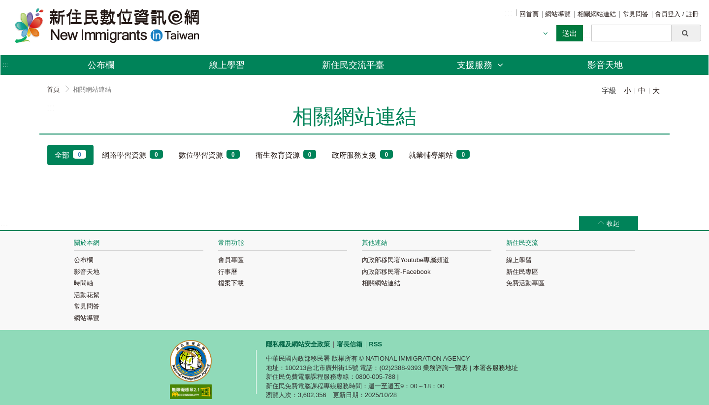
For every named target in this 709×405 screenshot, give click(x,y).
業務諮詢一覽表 (445, 367)
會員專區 (231, 260)
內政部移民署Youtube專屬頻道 (405, 260)
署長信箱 (349, 344)
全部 (70, 154)
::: (508, 12)
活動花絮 (86, 295)
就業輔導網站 (439, 154)
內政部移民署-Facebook (396, 271)
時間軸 (83, 283)
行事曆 (227, 271)
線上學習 (227, 65)
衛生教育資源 (286, 154)
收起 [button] (613, 223)
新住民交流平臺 (353, 65)
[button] (686, 33)
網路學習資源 (132, 154)
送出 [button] (569, 33)
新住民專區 (522, 271)
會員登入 (668, 14)
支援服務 (480, 65)
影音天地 (605, 65)
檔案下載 (231, 283)
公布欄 (101, 65)
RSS (375, 344)
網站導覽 (558, 14)
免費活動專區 (525, 283)
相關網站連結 (597, 14)
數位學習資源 (209, 154)
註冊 (692, 14)
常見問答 (635, 14)
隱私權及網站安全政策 (298, 344)
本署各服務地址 (495, 367)
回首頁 (529, 14)
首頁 (53, 89)
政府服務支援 (362, 154)
